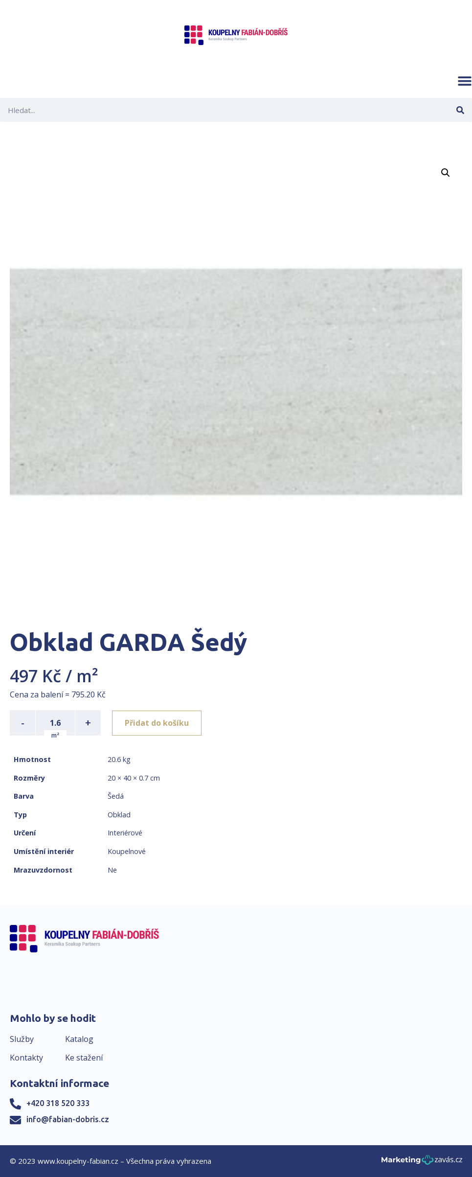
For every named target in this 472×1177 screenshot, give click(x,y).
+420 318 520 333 (58, 1103)
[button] (464, 80)
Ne (112, 870)
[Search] (460, 110)
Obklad (119, 814)
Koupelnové (127, 851)
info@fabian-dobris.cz (67, 1119)
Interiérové (125, 832)
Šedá (116, 796)
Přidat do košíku (157, 722)
